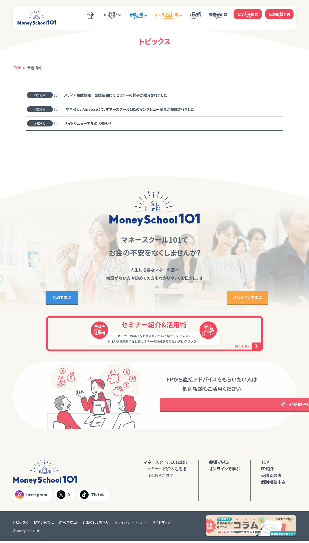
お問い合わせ (43, 524)
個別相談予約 (279, 14)
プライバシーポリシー (130, 524)
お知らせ (40, 95)
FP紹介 (195, 14)
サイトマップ (161, 524)
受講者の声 (218, 14)
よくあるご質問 (161, 477)
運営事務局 (68, 524)
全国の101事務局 (95, 524)
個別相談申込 (273, 484)
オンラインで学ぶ (168, 14)
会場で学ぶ (138, 14)
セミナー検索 (247, 14)
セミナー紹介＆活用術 (167, 471)
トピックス (20, 524)
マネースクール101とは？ (165, 464)
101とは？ (109, 14)
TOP (90, 14)
